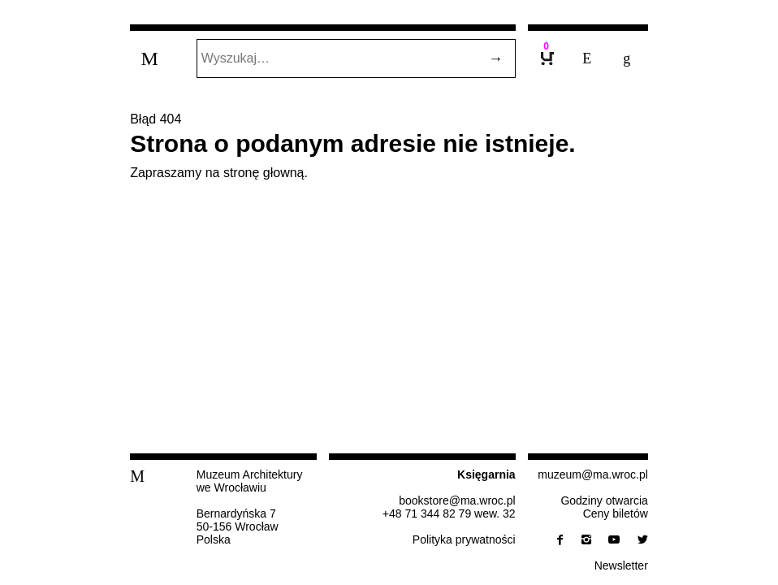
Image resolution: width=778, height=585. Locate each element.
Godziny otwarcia (603, 500)
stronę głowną (264, 173)
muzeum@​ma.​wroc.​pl (593, 474)
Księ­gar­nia (486, 474)
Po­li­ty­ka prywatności (464, 539)
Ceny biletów (615, 513)
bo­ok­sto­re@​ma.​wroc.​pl (457, 500)
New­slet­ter (621, 565)
